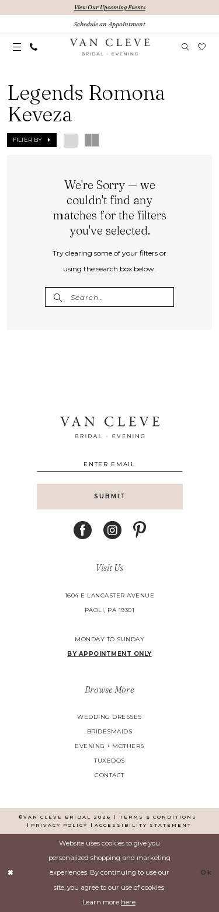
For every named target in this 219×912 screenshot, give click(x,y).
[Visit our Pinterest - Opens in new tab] (139, 530)
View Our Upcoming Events (109, 7)
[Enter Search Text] (109, 297)
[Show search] (186, 47)
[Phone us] (34, 47)
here (128, 902)
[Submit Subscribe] (110, 496)
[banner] (109, 47)
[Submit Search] (57, 297)
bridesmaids (110, 731)
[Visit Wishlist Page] (202, 47)
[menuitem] (17, 47)
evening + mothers (109, 746)
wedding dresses (109, 717)
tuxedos (109, 760)
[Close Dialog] (10, 873)
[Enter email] (110, 464)
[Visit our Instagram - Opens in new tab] (112, 530)
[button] (17, 47)
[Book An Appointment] (109, 24)
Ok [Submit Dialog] (206, 872)
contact (109, 775)
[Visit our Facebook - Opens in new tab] (83, 530)
